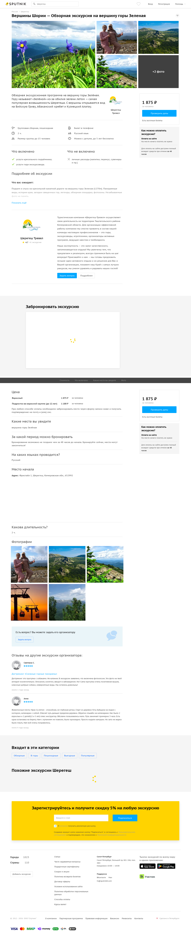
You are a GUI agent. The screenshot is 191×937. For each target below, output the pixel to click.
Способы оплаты (62, 899)
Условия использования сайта (68, 886)
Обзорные (19, 755)
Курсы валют (60, 904)
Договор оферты (62, 881)
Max (110, 877)
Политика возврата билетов (67, 876)
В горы (34, 755)
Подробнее (86, 275)
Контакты (138, 918)
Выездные (69, 755)
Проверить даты (159, 113)
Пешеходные (51, 755)
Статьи (57, 857)
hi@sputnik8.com (104, 881)
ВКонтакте (101, 877)
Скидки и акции (61, 871)
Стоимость (64, 380)
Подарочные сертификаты (66, 866)
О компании (51, 918)
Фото (123, 380)
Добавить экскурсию (21, 874)
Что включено (81, 380)
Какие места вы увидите (104, 380)
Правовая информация (96, 918)
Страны (19, 863)
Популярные (88, 755)
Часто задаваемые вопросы (67, 861)
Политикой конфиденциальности (111, 835)
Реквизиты (127, 918)
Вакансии (114, 918)
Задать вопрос (67, 275)
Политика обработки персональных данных (71, 893)
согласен (64, 826)
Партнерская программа (71, 918)
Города (19, 857)
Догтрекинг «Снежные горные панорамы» (34, 673)
